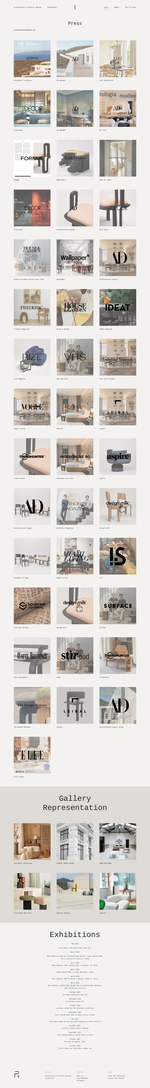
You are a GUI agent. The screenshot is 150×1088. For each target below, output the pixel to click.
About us (80, 1076)
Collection (49, 1078)
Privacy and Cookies (116, 1078)
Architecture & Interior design (58, 1076)
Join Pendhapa (82, 1078)
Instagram (80, 1080)
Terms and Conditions (116, 1076)
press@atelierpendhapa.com (24, 30)
